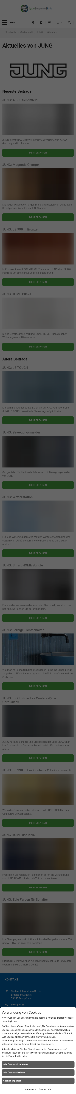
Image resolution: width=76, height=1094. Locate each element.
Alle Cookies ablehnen (14, 1072)
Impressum (30, 1089)
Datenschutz (45, 1089)
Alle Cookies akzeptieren (15, 1064)
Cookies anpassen (12, 1080)
